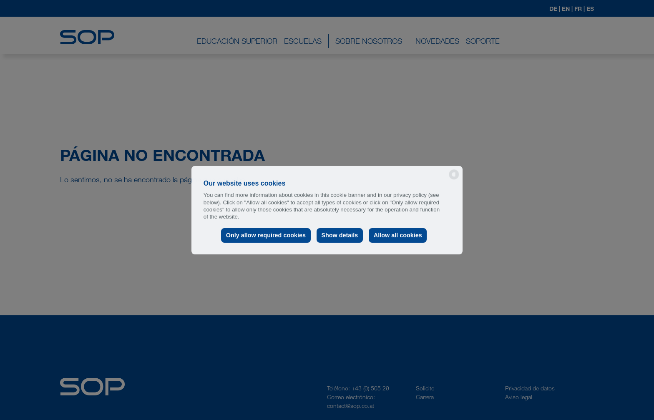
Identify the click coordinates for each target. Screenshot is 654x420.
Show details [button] (339, 235)
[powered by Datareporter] (454, 178)
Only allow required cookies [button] (266, 235)
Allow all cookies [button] (398, 235)
